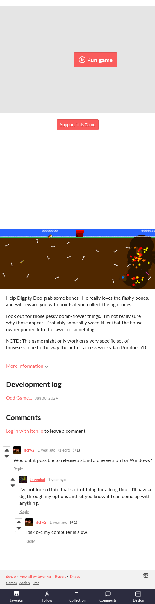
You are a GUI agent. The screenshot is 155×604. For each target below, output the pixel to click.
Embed (75, 576)
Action (24, 582)
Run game (96, 59)
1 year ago (46, 450)
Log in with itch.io (24, 431)
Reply (18, 468)
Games (11, 582)
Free (36, 582)
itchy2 (29, 450)
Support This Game (77, 124)
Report (60, 576)
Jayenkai (37, 479)
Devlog (138, 597)
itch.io (11, 576)
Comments (107, 597)
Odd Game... (19, 397)
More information (27, 366)
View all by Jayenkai (35, 576)
